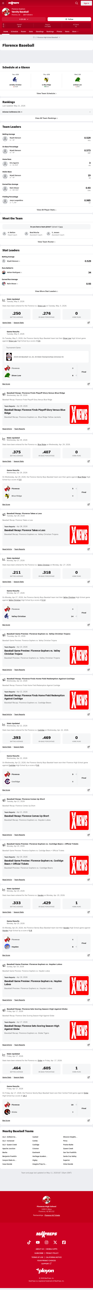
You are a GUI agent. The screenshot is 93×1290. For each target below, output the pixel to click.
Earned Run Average (10, 279)
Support (46, 1263)
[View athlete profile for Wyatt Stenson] (46, 134)
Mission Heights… (70, 1137)
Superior (66, 1160)
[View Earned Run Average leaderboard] (68, 283)
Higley (34, 1160)
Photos (59, 31)
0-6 (39, 341)
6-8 (30, 930)
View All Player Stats (46, 209)
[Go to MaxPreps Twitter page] (55, 1242)
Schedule (14, 31)
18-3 (25, 1096)
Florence (11, 368)
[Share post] (89, 323)
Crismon (35, 1148)
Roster (23, 31)
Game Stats (6, 322)
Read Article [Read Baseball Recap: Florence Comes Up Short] (7, 834)
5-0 (20, 479)
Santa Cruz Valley (69, 1156)
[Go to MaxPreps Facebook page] (64, 1242)
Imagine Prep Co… (39, 1164)
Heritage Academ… (39, 1156)
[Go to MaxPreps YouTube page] (38, 1242)
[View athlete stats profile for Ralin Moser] (24, 283)
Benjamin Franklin (9, 1156)
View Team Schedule (46, 93)
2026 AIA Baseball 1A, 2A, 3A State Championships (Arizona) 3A (35, 357)
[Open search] (77, 3)
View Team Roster (46, 241)
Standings (40, 31)
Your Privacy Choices (46, 1260)
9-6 (37, 765)
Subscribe (39, 1253)
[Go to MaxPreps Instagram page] (46, 1242)
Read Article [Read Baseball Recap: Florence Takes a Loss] (7, 549)
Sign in (86, 3)
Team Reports (9, 406)
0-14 (43, 600)
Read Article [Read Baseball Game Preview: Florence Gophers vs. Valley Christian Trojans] (7, 669)
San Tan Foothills (69, 1152)
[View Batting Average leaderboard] (68, 261)
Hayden (41, 895)
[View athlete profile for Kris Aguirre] (46, 159)
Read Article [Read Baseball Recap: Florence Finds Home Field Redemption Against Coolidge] (7, 714)
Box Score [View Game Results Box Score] (6, 384)
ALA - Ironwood (8, 1140)
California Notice (54, 1257)
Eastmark (36, 1152)
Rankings (50, 31)
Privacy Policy (52, 1253)
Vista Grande (68, 1164)
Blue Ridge (42, 444)
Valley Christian (44, 565)
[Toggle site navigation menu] (3, 3)
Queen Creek (68, 1148)
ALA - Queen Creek (9, 1144)
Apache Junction (8, 1148)
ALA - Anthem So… (9, 1137)
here (61, 227)
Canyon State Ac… (9, 1160)
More (75, 31)
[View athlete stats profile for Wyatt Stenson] (24, 261)
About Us (40, 1249)
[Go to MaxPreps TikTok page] (29, 1242)
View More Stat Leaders (46, 291)
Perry (65, 1140)
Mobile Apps (51, 1249)
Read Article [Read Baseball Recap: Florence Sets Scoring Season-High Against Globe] (7, 1045)
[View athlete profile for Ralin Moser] (46, 184)
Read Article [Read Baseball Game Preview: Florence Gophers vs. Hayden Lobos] (7, 1000)
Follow (69, 19)
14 (72, 616)
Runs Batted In (7, 268)
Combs (35, 1140)
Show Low (42, 306)
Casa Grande (7, 1164)
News (67, 31)
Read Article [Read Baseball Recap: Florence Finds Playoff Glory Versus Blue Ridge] (7, 429)
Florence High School (46, 1202)
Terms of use (37, 1257)
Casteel (35, 1137)
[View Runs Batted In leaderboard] (68, 272)
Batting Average (8, 257)
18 (72, 1104)
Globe (40, 1060)
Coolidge (41, 730)
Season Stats (19, 322)
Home (5, 31)
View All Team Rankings (46, 118)
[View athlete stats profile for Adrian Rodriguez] (24, 272)
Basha (4, 1152)
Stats (31, 31)
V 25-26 (23, 19)
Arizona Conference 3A (11, 112)
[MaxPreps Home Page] (34, 37)
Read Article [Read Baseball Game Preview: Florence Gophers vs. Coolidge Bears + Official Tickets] (7, 879)
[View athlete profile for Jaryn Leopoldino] (46, 197)
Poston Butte (68, 1144)
